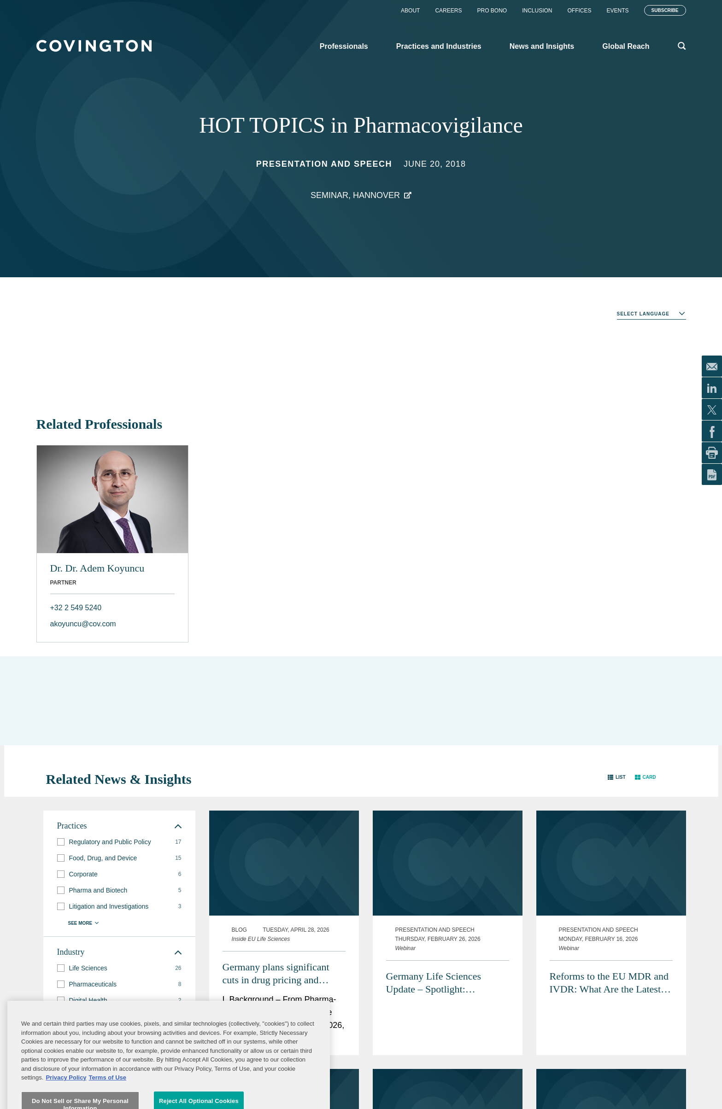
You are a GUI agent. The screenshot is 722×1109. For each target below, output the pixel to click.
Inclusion (537, 10)
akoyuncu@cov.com (83, 624)
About (410, 10)
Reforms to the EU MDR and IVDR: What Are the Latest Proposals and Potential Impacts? (609, 983)
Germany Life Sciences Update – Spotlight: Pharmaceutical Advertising (442, 983)
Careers (448, 10)
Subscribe (665, 10)
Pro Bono (492, 10)
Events (618, 10)
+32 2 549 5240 (76, 608)
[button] (617, 777)
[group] (119, 842)
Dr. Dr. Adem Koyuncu (97, 568)
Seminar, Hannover (355, 195)
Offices (580, 10)
